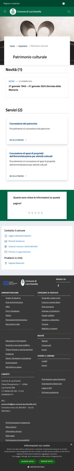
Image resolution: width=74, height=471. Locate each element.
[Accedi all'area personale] (63, 3)
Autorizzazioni (11, 362)
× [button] (71, 445)
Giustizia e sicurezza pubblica (18, 345)
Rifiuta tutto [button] (47, 461)
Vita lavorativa (48, 306)
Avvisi (44, 349)
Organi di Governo (13, 297)
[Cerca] (68, 11)
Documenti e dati (13, 324)
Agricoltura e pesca (13, 367)
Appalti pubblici (48, 315)
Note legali (10, 435)
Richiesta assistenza (50, 392)
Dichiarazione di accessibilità (17, 440)
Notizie (12, 81)
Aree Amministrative (14, 302)
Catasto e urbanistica (50, 319)
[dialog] (37, 456)
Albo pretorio (11, 426)
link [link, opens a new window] (60, 456)
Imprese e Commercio (50, 311)
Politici (8, 315)
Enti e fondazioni (13, 311)
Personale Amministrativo (16, 319)
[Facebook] (58, 285)
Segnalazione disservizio (52, 383)
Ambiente (10, 353)
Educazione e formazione (16, 340)
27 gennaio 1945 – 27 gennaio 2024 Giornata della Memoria (35, 88)
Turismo (45, 324)
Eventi (44, 365)
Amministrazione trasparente (18, 422)
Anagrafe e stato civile (51, 297)
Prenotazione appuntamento (53, 379)
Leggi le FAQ (47, 388)
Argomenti (22, 45)
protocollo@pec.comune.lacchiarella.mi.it (18, 404)
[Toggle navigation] (4, 11)
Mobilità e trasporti (50, 328)
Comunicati (46, 345)
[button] (37, 467)
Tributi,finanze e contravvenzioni (19, 349)
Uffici (8, 306)
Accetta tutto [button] (27, 461)
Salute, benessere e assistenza (18, 358)
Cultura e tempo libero (51, 302)
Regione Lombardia (12, 3)
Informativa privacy (14, 431)
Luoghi (44, 361)
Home (12, 45)
